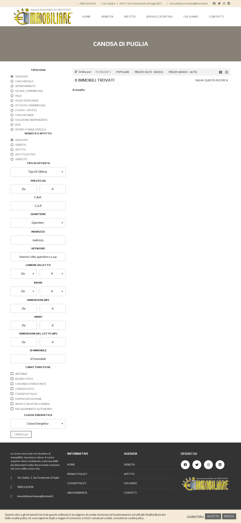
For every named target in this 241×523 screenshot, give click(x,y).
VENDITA (129, 464)
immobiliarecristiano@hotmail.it (187, 3)
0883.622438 (86, 3)
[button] (38, 172)
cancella (21, 434)
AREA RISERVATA (77, 492)
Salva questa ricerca (211, 80)
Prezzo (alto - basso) (149, 72)
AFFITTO (129, 474)
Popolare (122, 72)
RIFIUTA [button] (229, 516)
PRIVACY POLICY (77, 474)
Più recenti (103, 72)
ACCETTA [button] (213, 516)
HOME (71, 464)
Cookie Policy (195, 516)
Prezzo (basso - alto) (183, 72)
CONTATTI (130, 492)
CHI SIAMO (130, 483)
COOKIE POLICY (76, 483)
